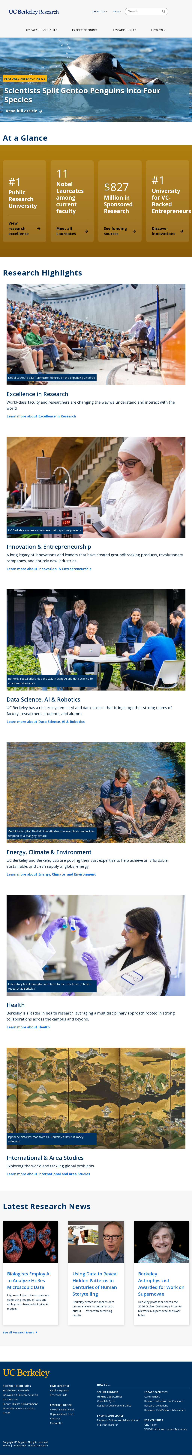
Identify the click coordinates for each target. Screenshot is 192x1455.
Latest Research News (47, 1206)
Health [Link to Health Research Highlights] (6, 1413)
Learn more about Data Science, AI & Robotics (48, 721)
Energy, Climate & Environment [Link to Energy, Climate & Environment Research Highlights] (20, 1404)
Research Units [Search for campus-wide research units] (58, 1395)
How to (158, 30)
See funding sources (120, 231)
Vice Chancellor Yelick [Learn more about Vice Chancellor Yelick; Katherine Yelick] (62, 1409)
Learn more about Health (31, 1027)
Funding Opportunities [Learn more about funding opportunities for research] (109, 1396)
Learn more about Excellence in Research (44, 416)
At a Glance (25, 137)
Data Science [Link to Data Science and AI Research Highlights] (10, 1399)
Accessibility (19, 1445)
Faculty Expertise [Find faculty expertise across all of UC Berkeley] (59, 1390)
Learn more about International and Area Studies (51, 1174)
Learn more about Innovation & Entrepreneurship (52, 569)
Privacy (6, 1445)
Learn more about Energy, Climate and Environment (54, 874)
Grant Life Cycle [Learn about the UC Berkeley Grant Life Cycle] (106, 1401)
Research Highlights (41, 30)
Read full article (24, 110)
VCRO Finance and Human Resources (165, 1429)
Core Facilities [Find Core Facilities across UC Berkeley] (152, 1396)
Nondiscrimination (38, 1445)
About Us (100, 11)
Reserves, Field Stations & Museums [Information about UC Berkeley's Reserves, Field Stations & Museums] (165, 1410)
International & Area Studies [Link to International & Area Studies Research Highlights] (19, 1408)
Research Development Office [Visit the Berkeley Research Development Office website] (114, 1405)
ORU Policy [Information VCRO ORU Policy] (150, 1424)
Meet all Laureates (72, 231)
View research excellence (24, 228)
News (117, 11)
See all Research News (20, 1332)
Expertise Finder (85, 30)
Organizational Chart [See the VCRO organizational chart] (62, 1414)
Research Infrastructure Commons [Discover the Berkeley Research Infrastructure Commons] (164, 1401)
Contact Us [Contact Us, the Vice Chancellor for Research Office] (56, 1423)
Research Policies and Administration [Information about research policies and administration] (118, 1420)
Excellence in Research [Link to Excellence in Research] (16, 1390)
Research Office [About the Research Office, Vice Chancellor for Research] (61, 1405)
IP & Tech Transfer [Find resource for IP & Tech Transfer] (107, 1424)
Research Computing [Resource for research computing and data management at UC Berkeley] (156, 1405)
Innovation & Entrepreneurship (20, 1395)
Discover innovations (168, 231)
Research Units (124, 30)
